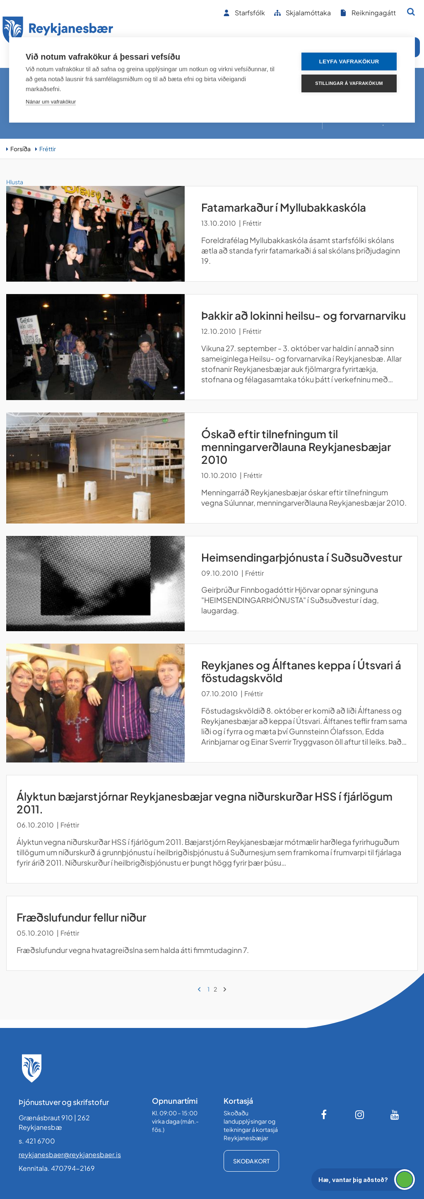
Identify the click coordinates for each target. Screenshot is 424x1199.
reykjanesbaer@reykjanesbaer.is (70, 1154)
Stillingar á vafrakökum (349, 83)
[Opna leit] (411, 11)
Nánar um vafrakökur (51, 102)
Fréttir (47, 148)
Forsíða (20, 148)
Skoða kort (251, 1161)
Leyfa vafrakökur (349, 61)
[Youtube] (395, 1114)
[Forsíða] (58, 32)
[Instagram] (359, 1114)
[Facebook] (324, 1114)
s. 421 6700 (37, 1140)
